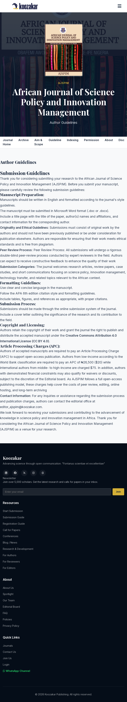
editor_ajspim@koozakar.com (21, 407)
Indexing (72, 140)
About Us (8, 587)
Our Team (9, 600)
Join (118, 491)
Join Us (7, 658)
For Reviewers (11, 561)
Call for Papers (11, 529)
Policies (7, 619)
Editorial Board (11, 606)
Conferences (10, 536)
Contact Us (9, 651)
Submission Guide (13, 517)
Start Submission (13, 510)
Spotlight (8, 593)
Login (6, 664)
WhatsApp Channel (16, 670)
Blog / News (10, 542)
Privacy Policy (11, 625)
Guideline (55, 140)
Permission (91, 140)
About (109, 140)
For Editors (9, 567)
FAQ (5, 613)
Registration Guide (14, 523)
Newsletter (9, 478)
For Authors (9, 555)
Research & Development (18, 548)
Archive (23, 140)
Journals (8, 645)
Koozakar (12, 458)
